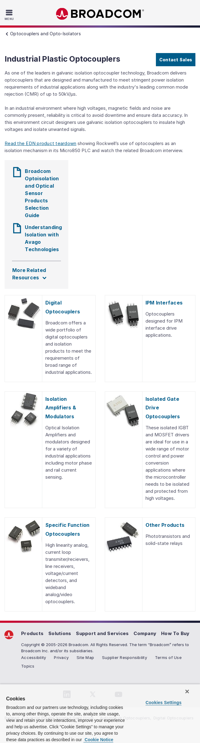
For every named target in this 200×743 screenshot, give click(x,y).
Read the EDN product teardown (40, 143)
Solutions (59, 633)
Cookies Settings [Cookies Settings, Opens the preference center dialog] (163, 702)
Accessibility (33, 657)
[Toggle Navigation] (10, 14)
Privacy (61, 657)
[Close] (187, 691)
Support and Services (102, 633)
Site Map (85, 657)
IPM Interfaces (164, 303)
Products (32, 633)
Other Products (165, 525)
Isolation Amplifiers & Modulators (60, 408)
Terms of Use (168, 657)
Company (145, 633)
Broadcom (100, 14)
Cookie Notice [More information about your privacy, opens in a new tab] (98, 739)
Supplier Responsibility (124, 657)
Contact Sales (175, 59)
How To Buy (175, 633)
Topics (28, 666)
